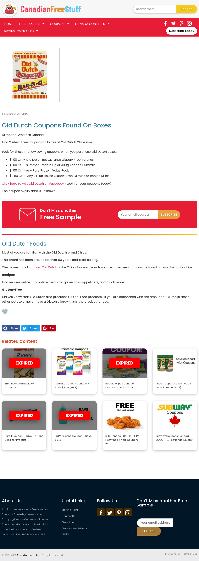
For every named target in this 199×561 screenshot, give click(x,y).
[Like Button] (5, 312)
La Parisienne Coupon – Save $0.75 (73, 438)
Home (8, 24)
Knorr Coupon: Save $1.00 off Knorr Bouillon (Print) (173, 385)
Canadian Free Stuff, (29, 555)
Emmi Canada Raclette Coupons (19, 385)
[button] (11, 328)
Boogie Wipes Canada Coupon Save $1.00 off (119, 385)
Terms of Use (189, 553)
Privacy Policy (172, 553)
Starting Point (70, 510)
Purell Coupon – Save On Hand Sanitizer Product (24, 438)
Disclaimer (68, 522)
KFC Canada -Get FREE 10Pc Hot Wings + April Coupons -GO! (123, 439)
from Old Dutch (45, 267)
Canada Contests (92, 23)
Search (187, 9)
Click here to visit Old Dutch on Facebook (33, 183)
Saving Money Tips (21, 30)
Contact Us (68, 516)
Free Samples (31, 23)
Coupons (59, 23)
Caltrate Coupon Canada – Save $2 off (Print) (72, 385)
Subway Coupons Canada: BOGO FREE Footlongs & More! (174, 438)
